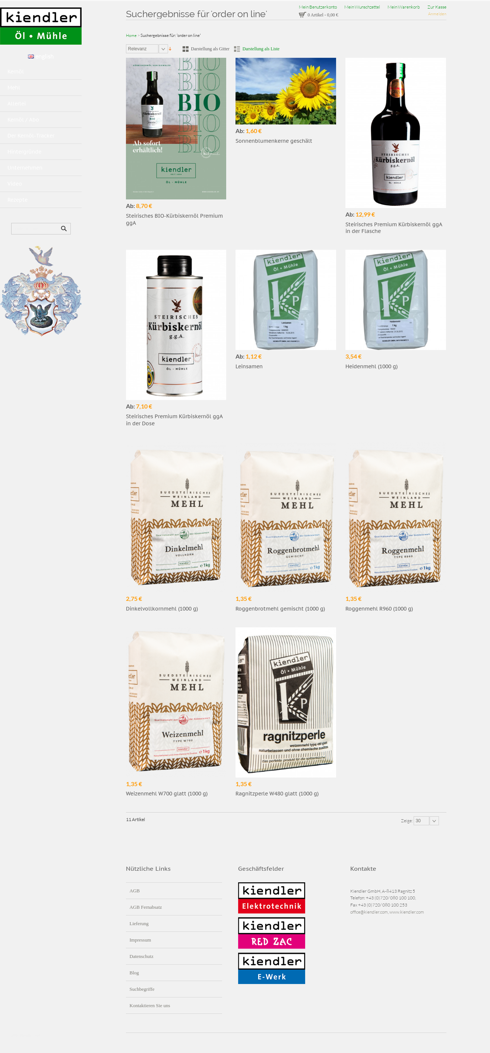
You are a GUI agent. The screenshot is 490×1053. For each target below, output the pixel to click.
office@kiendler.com (369, 912)
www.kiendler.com (406, 912)
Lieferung (139, 923)
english (41, 56)
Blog (134, 972)
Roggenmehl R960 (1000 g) (379, 608)
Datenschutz (142, 956)
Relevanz (137, 48)
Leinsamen (249, 366)
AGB (135, 890)
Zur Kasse (436, 7)
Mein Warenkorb (404, 7)
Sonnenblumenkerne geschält (273, 141)
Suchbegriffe (142, 989)
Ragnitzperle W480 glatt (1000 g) (277, 793)
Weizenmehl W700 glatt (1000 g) (167, 793)
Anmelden (437, 13)
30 (418, 820)
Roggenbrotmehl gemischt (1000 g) (280, 608)
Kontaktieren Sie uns (150, 1005)
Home (131, 35)
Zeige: (407, 820)
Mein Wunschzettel (362, 7)
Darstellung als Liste (261, 48)
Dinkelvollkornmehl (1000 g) (162, 608)
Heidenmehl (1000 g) (371, 366)
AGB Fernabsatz (146, 907)
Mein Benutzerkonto (318, 7)
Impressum (140, 940)
